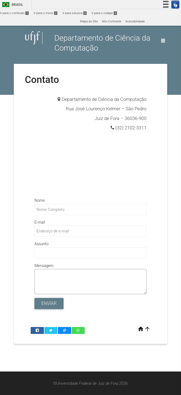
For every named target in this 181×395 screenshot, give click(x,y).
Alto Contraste (111, 21)
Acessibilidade (135, 21)
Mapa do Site (89, 21)
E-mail (39, 222)
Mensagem (44, 265)
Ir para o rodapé (104, 13)
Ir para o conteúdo (14, 13)
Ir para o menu (45, 13)
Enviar (49, 303)
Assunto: (41, 244)
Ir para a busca (74, 13)
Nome (39, 200)
